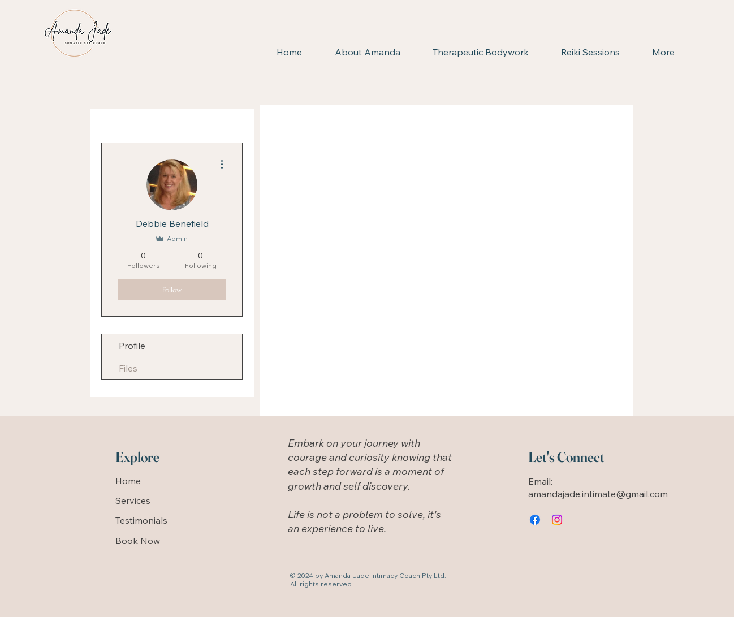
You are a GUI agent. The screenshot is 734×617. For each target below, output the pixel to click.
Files (128, 368)
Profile (132, 345)
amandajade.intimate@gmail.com (598, 493)
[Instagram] (557, 520)
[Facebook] (535, 520)
